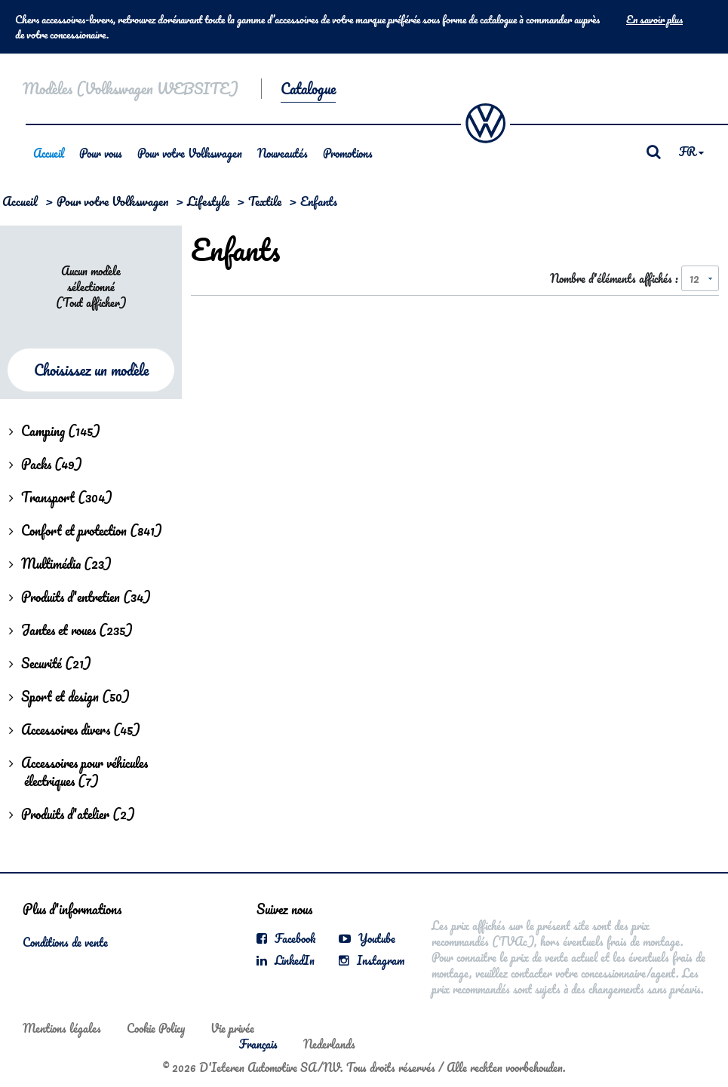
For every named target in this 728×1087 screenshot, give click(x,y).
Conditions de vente (65, 942)
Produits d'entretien (80, 596)
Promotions (348, 153)
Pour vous (100, 153)
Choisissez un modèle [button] (91, 370)
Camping (54, 430)
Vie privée (232, 1028)
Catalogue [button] (308, 88)
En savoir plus (654, 19)
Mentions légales (62, 1028)
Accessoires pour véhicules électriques (78, 771)
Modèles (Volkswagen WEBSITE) (130, 88)
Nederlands (329, 1044)
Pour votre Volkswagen (189, 153)
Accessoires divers (74, 729)
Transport (60, 497)
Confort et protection (85, 530)
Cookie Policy (156, 1028)
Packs (45, 463)
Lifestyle (208, 201)
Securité (50, 663)
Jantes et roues (71, 629)
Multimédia (60, 563)
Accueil (48, 153)
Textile (264, 201)
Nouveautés (282, 153)
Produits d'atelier (72, 813)
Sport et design (69, 696)
